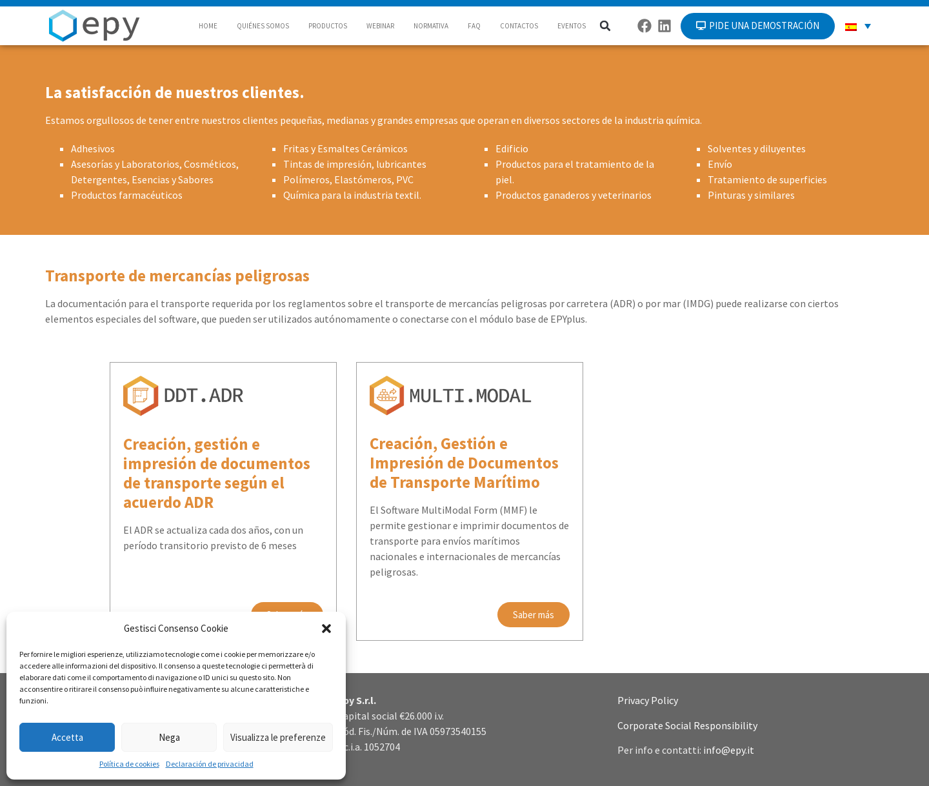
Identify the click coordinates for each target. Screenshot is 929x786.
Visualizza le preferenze (278, 737)
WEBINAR (380, 25)
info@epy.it (728, 749)
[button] (326, 628)
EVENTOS (571, 25)
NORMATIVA (431, 25)
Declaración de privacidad (210, 764)
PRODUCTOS (327, 25)
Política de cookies (129, 764)
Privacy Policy (647, 700)
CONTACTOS (519, 25)
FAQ (474, 25)
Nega (169, 737)
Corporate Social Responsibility (687, 725)
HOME (208, 25)
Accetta (67, 737)
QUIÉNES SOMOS (263, 25)
